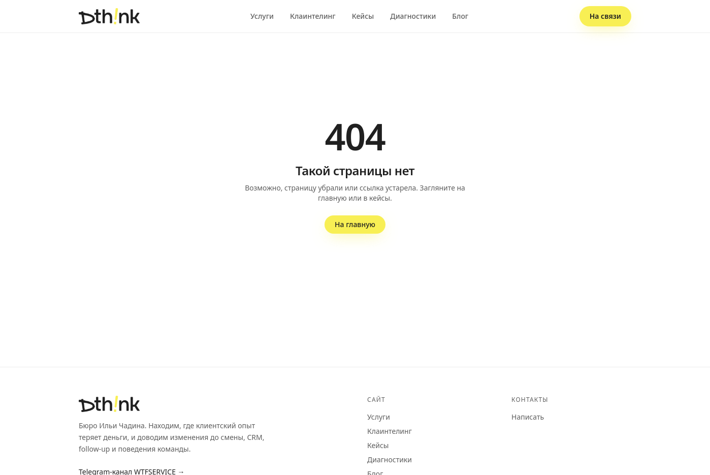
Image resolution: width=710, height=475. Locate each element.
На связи (605, 16)
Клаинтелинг (313, 16)
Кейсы (363, 16)
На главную (355, 224)
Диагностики (413, 16)
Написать (527, 417)
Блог (460, 16)
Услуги (262, 16)
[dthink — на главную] (109, 16)
